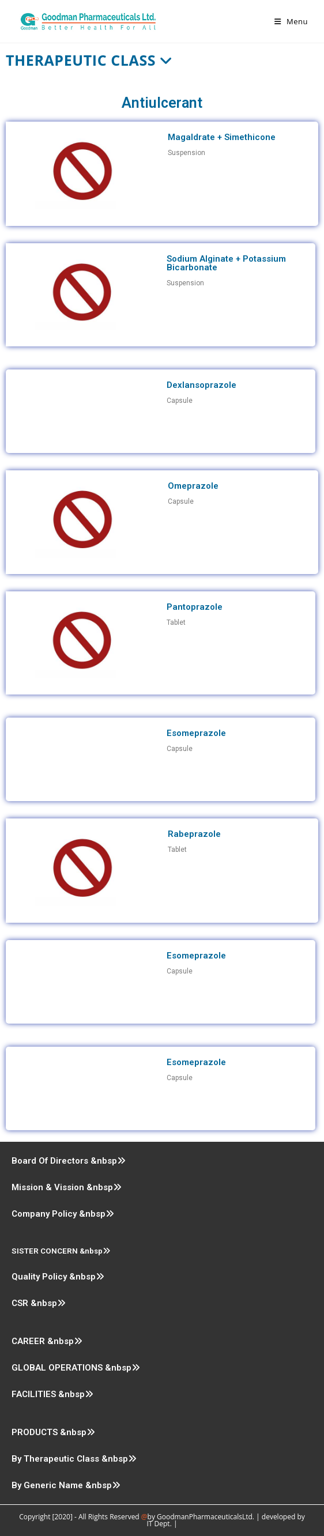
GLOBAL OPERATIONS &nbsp (76, 1368)
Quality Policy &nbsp (58, 1276)
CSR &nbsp (39, 1303)
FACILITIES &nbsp (52, 1394)
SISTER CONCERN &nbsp (61, 1250)
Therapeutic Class (89, 60)
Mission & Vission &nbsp (67, 1187)
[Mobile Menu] (291, 21)
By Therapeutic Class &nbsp (74, 1459)
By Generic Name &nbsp (66, 1485)
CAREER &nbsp (47, 1341)
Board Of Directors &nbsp (69, 1161)
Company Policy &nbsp (63, 1214)
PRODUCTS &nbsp (53, 1432)
